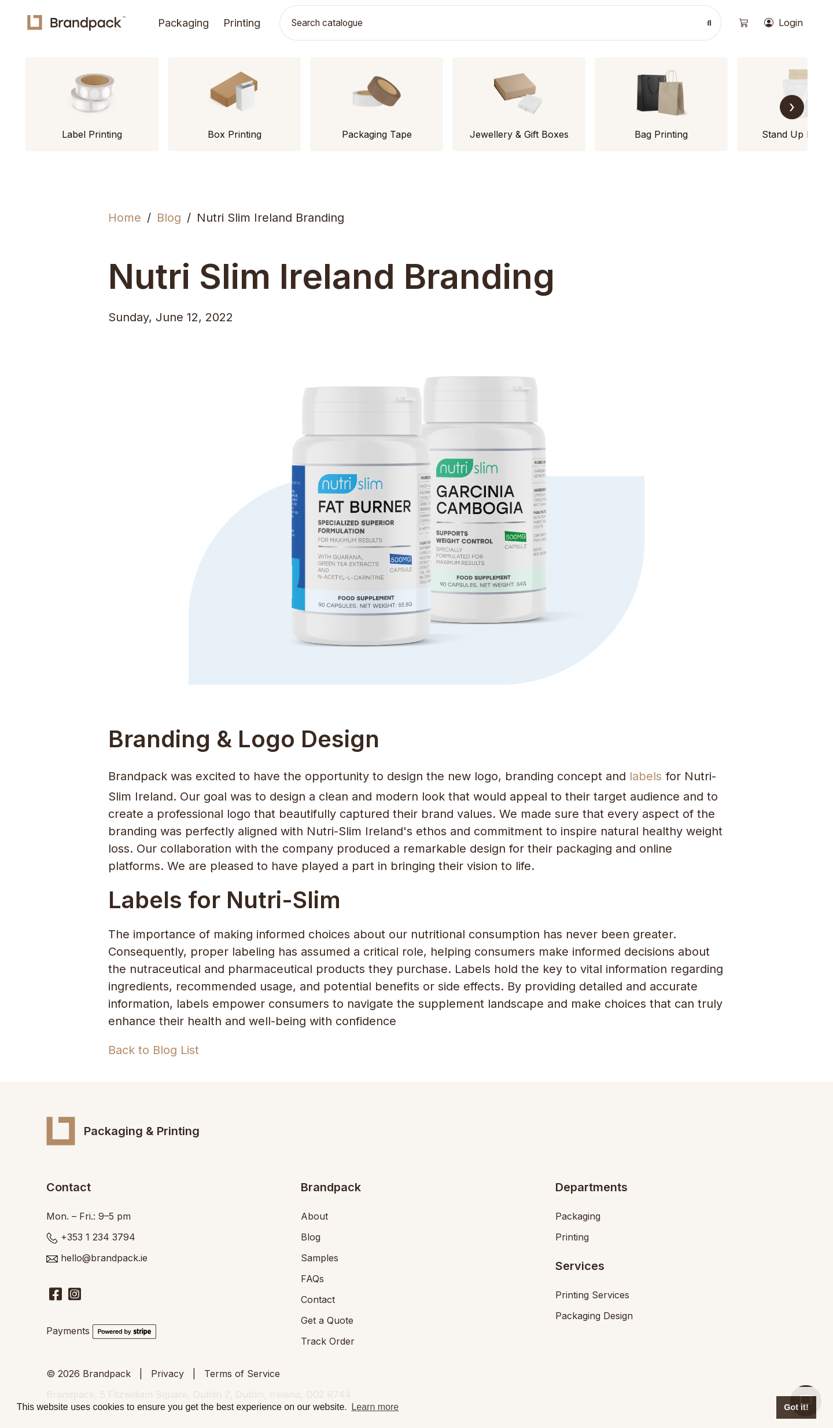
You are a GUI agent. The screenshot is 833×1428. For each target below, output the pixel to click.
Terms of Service (242, 1373)
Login (783, 23)
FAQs (312, 1278)
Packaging (183, 22)
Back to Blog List (153, 1050)
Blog (169, 218)
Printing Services (592, 1295)
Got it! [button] (796, 1407)
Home (124, 218)
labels (645, 776)
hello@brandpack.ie (104, 1258)
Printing (241, 22)
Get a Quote (327, 1320)
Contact (318, 1299)
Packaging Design (594, 1315)
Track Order (328, 1341)
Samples (319, 1258)
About (314, 1216)
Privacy (167, 1373)
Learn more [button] (375, 1407)
